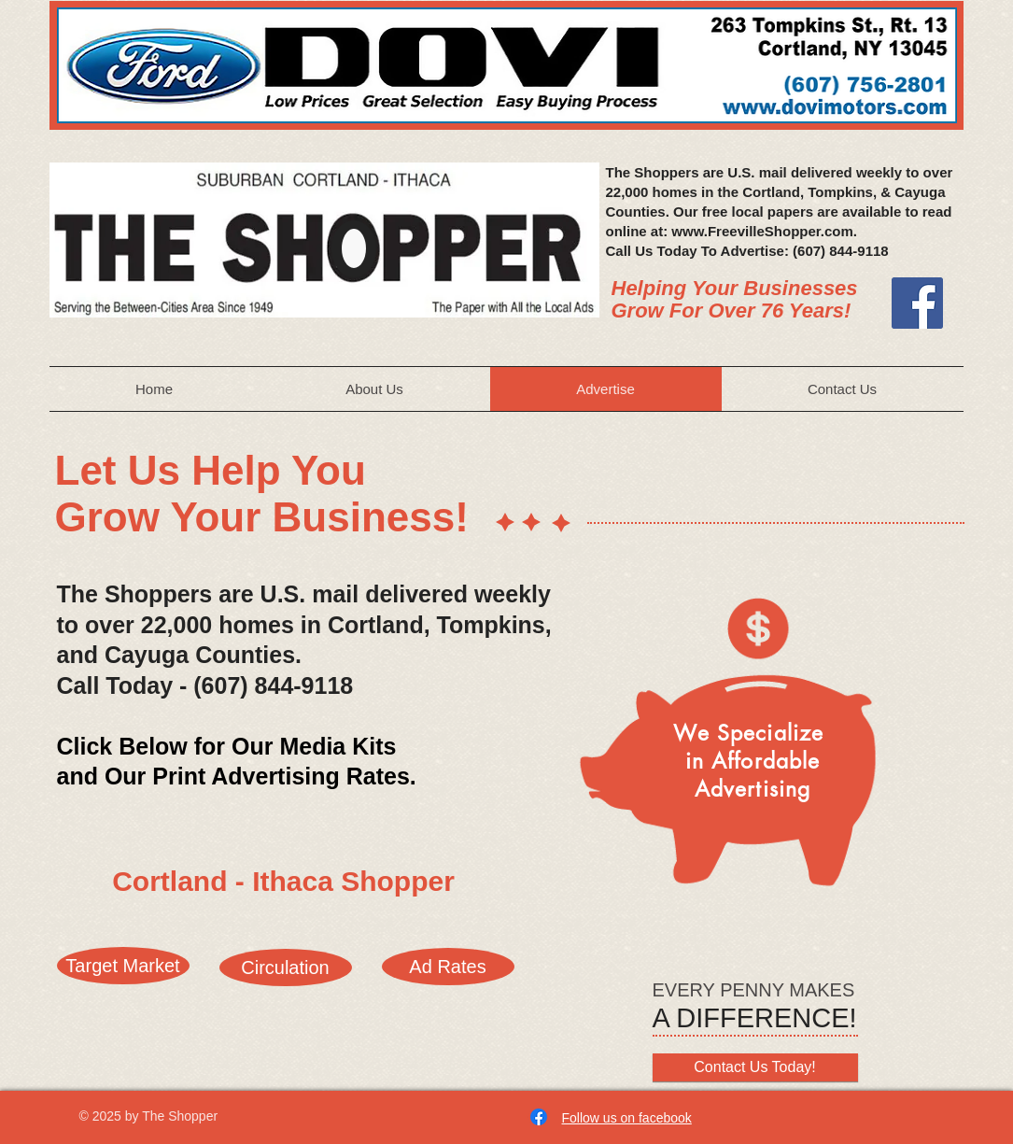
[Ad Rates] (448, 966)
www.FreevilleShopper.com (762, 231)
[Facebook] (917, 303)
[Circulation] (285, 967)
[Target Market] (123, 965)
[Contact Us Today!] (755, 1067)
